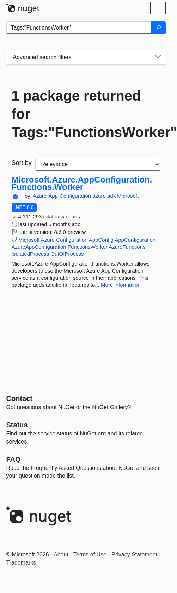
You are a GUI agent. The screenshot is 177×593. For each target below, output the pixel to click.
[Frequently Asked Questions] (13, 459)
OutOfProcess (67, 254)
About (61, 554)
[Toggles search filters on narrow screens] (158, 57)
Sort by (22, 162)
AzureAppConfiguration (39, 247)
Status (17, 425)
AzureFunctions (127, 247)
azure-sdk (104, 196)
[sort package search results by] (97, 164)
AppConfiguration (135, 240)
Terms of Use (89, 554)
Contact (19, 398)
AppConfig (101, 240)
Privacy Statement (134, 554)
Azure (48, 240)
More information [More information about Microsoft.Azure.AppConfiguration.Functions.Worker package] (121, 285)
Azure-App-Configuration (62, 196)
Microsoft (128, 196)
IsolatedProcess (30, 254)
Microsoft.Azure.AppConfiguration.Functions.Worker (82, 183)
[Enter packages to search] (78, 27)
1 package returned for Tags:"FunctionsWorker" (86, 114)
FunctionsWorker (88, 247)
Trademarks (21, 563)
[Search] (158, 27)
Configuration (71, 240)
